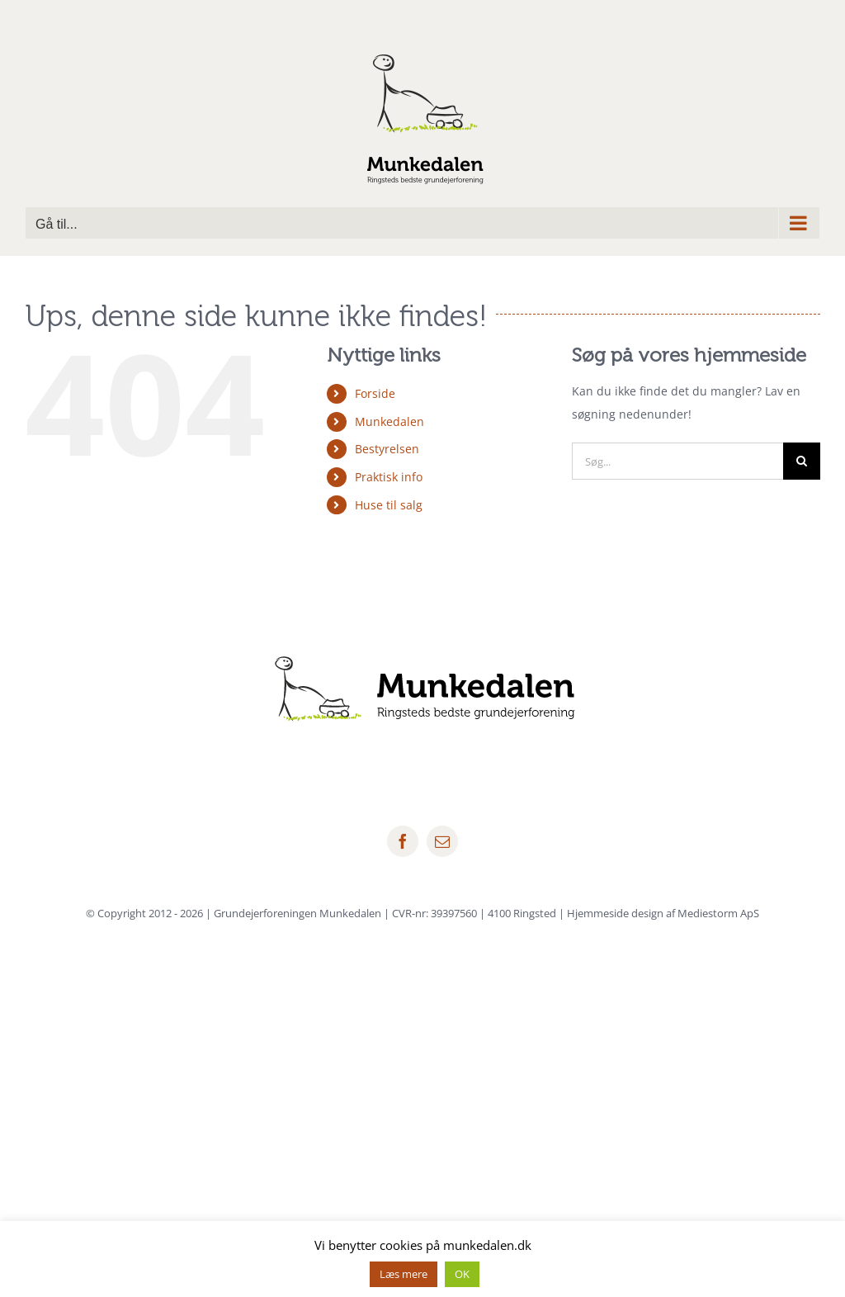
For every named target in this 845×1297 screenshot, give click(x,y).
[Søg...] (677, 461)
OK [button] (462, 1273)
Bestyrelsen (387, 449)
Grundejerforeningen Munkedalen (297, 913)
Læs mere (403, 1273)
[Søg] (801, 461)
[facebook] (402, 841)
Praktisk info (388, 477)
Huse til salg (388, 505)
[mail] (442, 841)
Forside (375, 393)
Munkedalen (389, 421)
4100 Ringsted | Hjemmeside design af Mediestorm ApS (623, 913)
